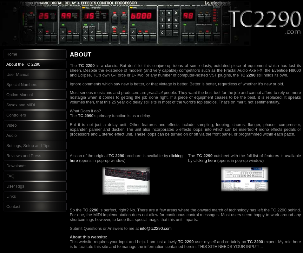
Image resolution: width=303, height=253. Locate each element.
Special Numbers (21, 84)
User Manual (18, 74)
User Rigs (15, 186)
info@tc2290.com (156, 228)
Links (11, 196)
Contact (13, 206)
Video (11, 125)
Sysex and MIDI (20, 105)
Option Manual (19, 94)
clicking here (205, 160)
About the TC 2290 (23, 64)
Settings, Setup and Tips (28, 145)
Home (11, 54)
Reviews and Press (23, 155)
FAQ (10, 176)
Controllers (16, 115)
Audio (11, 135)
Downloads (16, 165)
